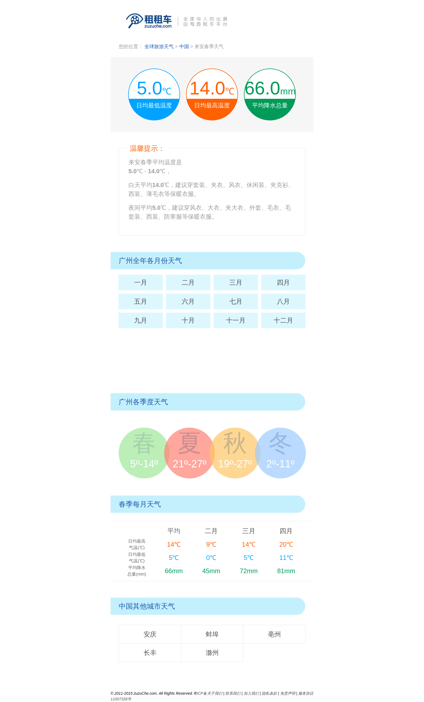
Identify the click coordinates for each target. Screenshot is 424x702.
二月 (188, 282)
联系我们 (232, 693)
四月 (283, 282)
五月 (140, 301)
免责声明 (287, 693)
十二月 (283, 320)
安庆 (150, 634)
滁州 (212, 652)
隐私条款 (269, 693)
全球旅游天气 (159, 46)
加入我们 (251, 693)
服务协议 (305, 693)
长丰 (150, 652)
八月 (283, 301)
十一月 (236, 320)
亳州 (274, 634)
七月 (235, 301)
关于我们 (214, 693)
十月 (188, 320)
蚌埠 (212, 634)
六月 (188, 301)
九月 (140, 320)
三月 (235, 282)
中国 (184, 46)
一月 (140, 282)
